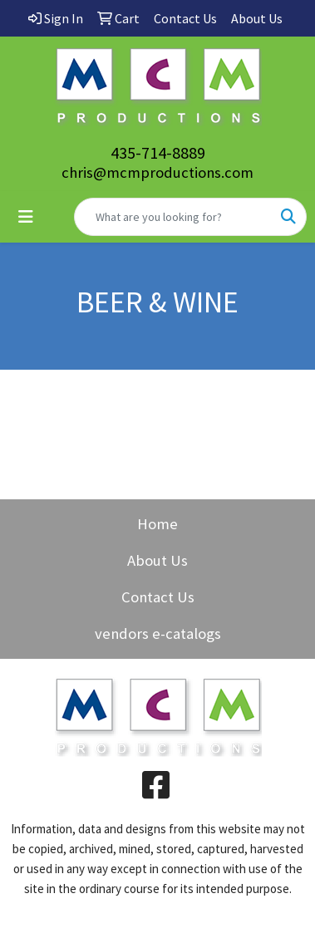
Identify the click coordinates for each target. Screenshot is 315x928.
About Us (157, 560)
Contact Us (157, 596)
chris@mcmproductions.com (157, 172)
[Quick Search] (173, 217)
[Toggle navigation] (25, 216)
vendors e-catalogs (158, 633)
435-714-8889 (158, 152)
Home (157, 523)
